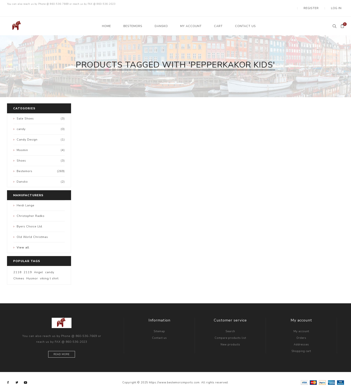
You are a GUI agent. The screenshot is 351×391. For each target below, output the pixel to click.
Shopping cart (301, 343)
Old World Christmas (32, 229)
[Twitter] (17, 374)
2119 (28, 264)
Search (230, 323)
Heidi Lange (25, 197)
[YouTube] (25, 374)
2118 (17, 264)
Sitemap (159, 323)
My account (301, 323)
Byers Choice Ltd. (30, 218)
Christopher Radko (30, 208)
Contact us (159, 330)
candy (49, 264)
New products (230, 336)
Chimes (18, 270)
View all (23, 239)
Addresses (301, 336)
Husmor (32, 270)
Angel (38, 264)
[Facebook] (8, 374)
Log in (339, 4)
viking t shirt (49, 270)
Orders (301, 330)
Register (320, 4)
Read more (62, 346)
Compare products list (230, 330)
